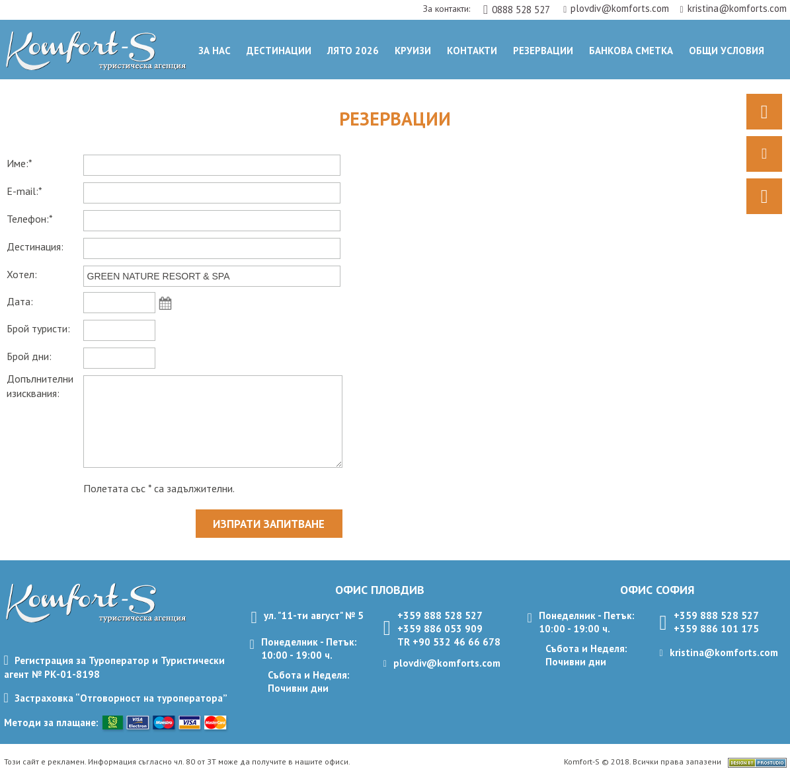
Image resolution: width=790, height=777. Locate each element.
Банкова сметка (631, 50)
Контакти (472, 50)
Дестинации (279, 50)
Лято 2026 (353, 50)
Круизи (413, 50)
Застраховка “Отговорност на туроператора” (121, 698)
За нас (214, 50)
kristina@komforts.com (733, 8)
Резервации (543, 50)
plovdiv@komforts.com (617, 8)
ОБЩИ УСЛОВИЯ (726, 50)
